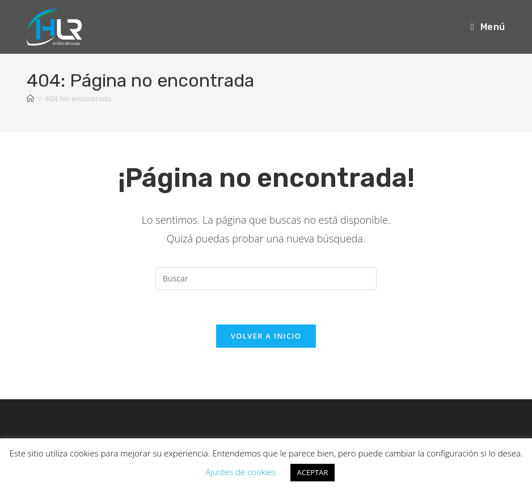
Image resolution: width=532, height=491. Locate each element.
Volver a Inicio (266, 336)
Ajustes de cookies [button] (241, 471)
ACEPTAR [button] (312, 472)
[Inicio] (30, 98)
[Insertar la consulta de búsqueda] (266, 278)
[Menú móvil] (488, 27)
